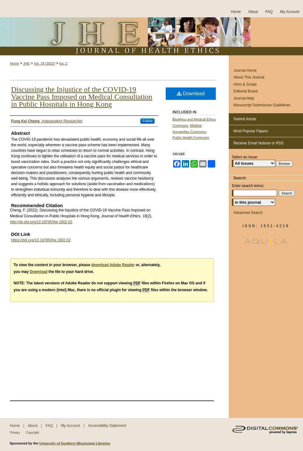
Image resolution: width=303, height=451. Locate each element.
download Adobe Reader (112, 265)
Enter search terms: (248, 186)
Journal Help (243, 98)
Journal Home (245, 70)
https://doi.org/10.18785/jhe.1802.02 (40, 240)
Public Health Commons (191, 137)
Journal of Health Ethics (151, 36)
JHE (26, 63)
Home (14, 63)
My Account (71, 425)
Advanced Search (248, 213)
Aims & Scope (245, 84)
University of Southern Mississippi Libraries (74, 443)
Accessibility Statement (107, 425)
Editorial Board (245, 91)
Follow (147, 121)
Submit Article (244, 119)
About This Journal (248, 77)
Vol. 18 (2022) (44, 63)
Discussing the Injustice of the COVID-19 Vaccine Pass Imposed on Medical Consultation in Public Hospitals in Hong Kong (81, 96)
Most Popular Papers (250, 131)
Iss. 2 (63, 63)
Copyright (32, 432)
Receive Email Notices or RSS (258, 143)
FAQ (49, 425)
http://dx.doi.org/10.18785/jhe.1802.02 (41, 222)
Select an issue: (245, 157)
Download (191, 93)
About (33, 425)
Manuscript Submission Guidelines (261, 105)
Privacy (15, 432)
